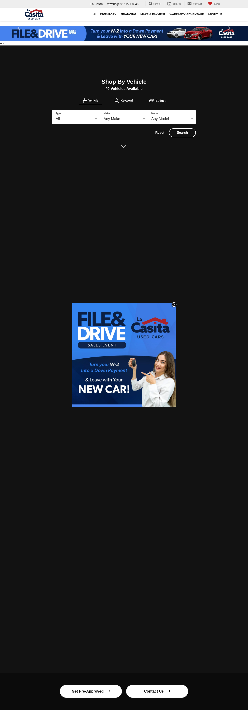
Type (58, 113)
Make (107, 113)
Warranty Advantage (187, 14)
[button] (94, 14)
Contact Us (157, 691)
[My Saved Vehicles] (214, 3)
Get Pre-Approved (91, 691)
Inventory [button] (108, 14)
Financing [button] (128, 14)
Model (155, 113)
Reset (159, 132)
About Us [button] (215, 14)
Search (182, 132)
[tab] (90, 100)
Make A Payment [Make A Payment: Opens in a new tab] (152, 14)
